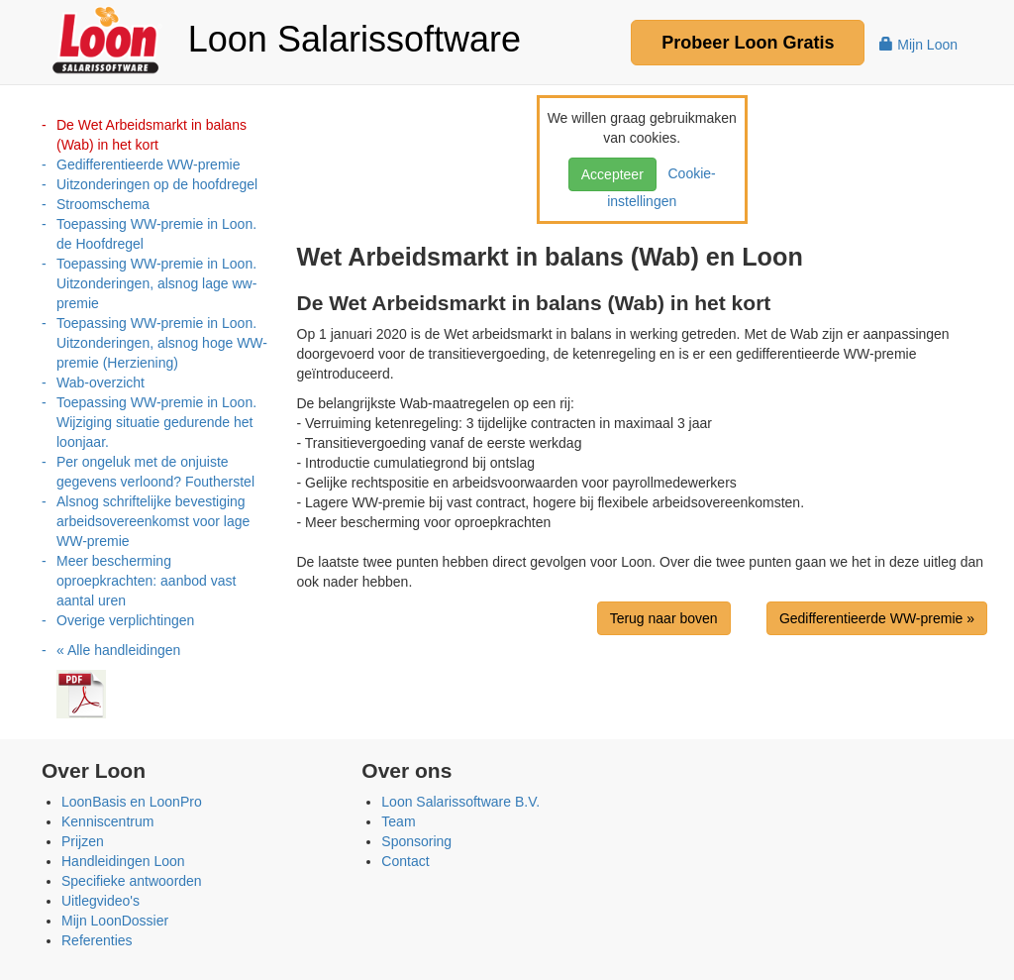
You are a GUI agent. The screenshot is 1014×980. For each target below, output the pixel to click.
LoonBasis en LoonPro (131, 802)
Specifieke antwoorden (131, 881)
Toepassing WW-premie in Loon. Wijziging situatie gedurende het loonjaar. (156, 422)
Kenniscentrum (107, 821)
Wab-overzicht (100, 382)
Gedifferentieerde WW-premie (148, 164)
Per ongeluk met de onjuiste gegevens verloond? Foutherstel (155, 472)
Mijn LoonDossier (114, 920)
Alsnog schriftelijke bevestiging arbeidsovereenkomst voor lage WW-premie (153, 521)
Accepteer (612, 174)
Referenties (97, 940)
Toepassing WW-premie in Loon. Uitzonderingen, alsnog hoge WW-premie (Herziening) (161, 343)
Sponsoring (416, 841)
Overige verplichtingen (125, 620)
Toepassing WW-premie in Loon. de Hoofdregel (156, 234)
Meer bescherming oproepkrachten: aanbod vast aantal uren (146, 580)
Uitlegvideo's (100, 901)
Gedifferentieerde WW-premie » (876, 618)
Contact (405, 861)
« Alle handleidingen (118, 650)
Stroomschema (103, 204)
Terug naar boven (664, 618)
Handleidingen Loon (123, 861)
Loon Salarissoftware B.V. (460, 802)
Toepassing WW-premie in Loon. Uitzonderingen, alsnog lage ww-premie (156, 283)
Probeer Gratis (747, 43)
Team (398, 821)
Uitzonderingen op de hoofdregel (156, 184)
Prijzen (82, 841)
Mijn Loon (918, 45)
